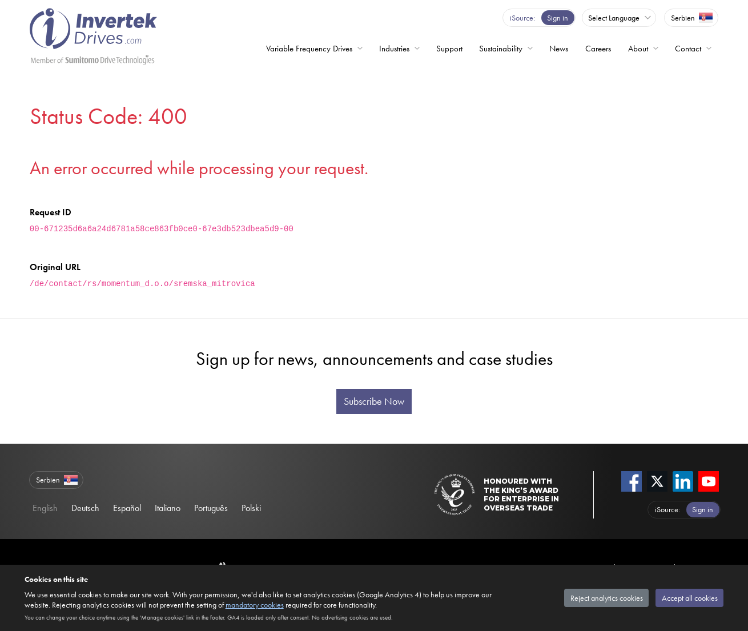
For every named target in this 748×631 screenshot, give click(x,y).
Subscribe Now (374, 401)
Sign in (557, 18)
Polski (251, 508)
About (638, 48)
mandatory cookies (255, 605)
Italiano (167, 508)
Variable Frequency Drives (309, 48)
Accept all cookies (690, 598)
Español (127, 508)
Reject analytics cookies (606, 598)
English (45, 508)
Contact (688, 48)
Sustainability (500, 48)
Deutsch (85, 508)
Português (211, 508)
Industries (394, 48)
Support (449, 48)
